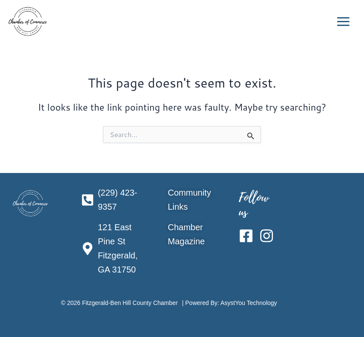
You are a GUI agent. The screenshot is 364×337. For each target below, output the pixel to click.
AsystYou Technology (248, 302)
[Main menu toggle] (343, 21)
